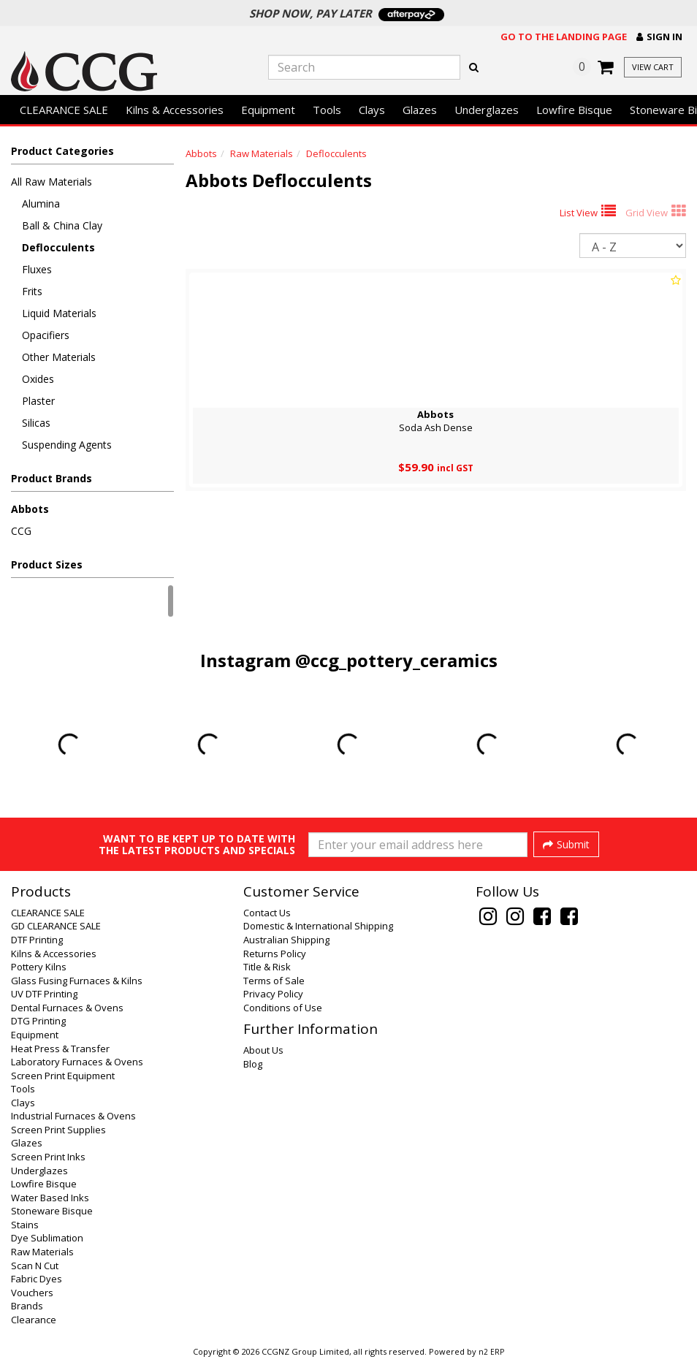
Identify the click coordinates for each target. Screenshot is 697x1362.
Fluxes (37, 269)
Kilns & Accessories (175, 109)
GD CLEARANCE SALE (56, 925)
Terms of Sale (274, 980)
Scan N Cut (34, 1265)
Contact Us (267, 912)
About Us (263, 1050)
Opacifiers (45, 335)
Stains (25, 1224)
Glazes (420, 109)
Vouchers (32, 1292)
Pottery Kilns (38, 966)
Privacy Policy (273, 993)
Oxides (38, 379)
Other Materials (59, 357)
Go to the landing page (563, 36)
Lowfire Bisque (574, 109)
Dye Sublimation (47, 1237)
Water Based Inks (50, 1197)
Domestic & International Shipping (318, 925)
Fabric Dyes (36, 1278)
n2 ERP (491, 1352)
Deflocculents (58, 247)
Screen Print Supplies (58, 1129)
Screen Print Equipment (63, 1075)
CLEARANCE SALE (64, 109)
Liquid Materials (59, 313)
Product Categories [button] (62, 151)
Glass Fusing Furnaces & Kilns (76, 980)
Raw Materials (261, 153)
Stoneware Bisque (52, 1210)
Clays (372, 109)
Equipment (268, 109)
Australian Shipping (286, 939)
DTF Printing (37, 939)
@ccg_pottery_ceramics (396, 660)
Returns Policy (274, 953)
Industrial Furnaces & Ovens (73, 1115)
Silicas (36, 423)
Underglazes (486, 109)
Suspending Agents (67, 445)
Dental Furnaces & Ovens (67, 1007)
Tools (327, 109)
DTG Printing (38, 1020)
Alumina (41, 203)
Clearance (33, 1319)
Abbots (30, 509)
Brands (27, 1305)
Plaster (38, 401)
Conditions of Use (282, 1007)
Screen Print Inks (48, 1156)
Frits (32, 291)
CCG (21, 531)
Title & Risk (267, 966)
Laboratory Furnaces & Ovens (77, 1061)
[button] (659, 37)
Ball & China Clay (62, 225)
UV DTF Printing (44, 993)
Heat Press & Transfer (60, 1048)
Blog (252, 1063)
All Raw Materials (51, 182)
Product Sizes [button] (47, 564)
